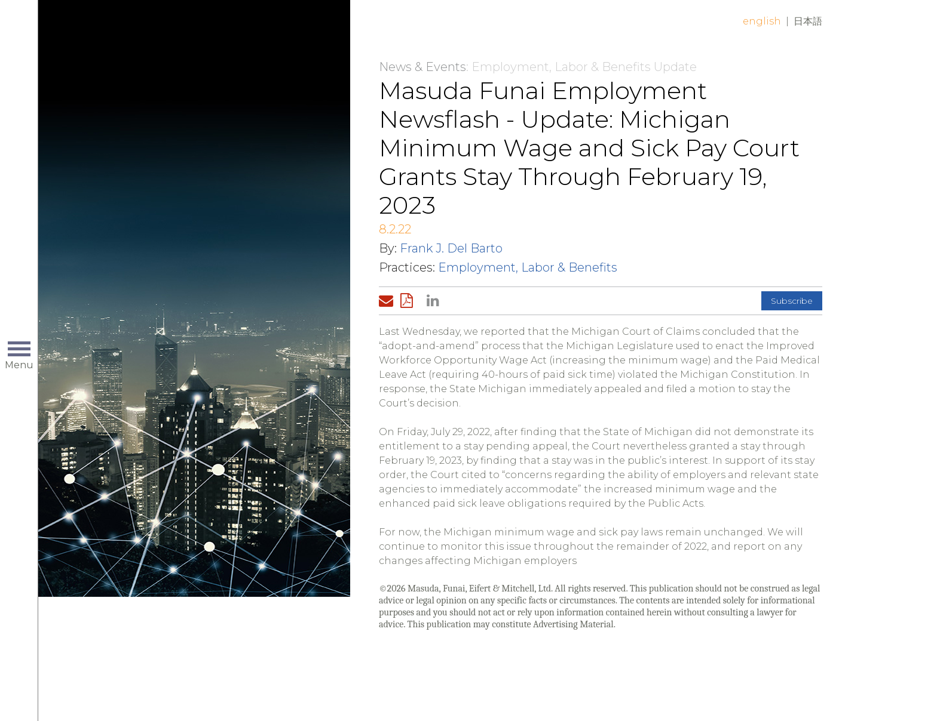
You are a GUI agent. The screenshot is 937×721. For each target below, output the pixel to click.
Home (227, 31)
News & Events (422, 67)
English (762, 21)
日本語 (808, 21)
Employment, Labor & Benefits (527, 267)
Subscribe (792, 300)
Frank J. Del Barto (451, 248)
